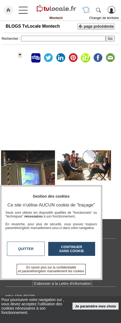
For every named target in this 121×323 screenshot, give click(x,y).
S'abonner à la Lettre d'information (62, 283)
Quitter (26, 249)
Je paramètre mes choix (95, 306)
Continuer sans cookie (71, 249)
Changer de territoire (104, 18)
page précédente (96, 25)
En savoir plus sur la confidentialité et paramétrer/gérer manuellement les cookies (51, 269)
